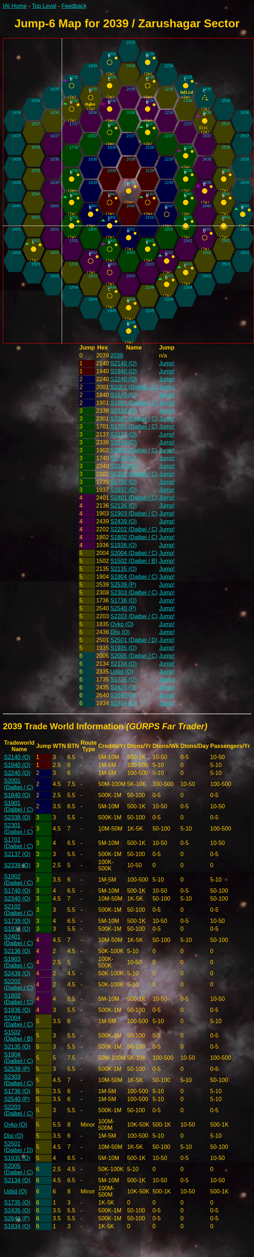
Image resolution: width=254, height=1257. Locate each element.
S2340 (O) (123, 466)
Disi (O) (120, 632)
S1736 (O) (123, 600)
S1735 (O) (123, 679)
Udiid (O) (121, 672)
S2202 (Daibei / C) (134, 529)
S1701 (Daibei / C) (134, 427)
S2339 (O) (123, 442)
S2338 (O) (123, 411)
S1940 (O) (123, 371)
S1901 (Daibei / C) (134, 403)
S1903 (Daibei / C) (134, 513)
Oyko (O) (122, 624)
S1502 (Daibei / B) (133, 561)
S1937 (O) (123, 490)
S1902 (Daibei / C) (134, 450)
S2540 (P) (123, 608)
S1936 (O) (123, 545)
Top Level (44, 6)
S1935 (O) (123, 648)
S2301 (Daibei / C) (134, 419)
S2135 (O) (123, 569)
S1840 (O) (123, 395)
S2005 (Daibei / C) (134, 656)
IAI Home (15, 6)
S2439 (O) (123, 521)
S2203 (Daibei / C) (134, 616)
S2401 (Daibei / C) (134, 498)
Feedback (73, 6)
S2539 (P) (123, 585)
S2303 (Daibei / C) (134, 593)
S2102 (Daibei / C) (134, 474)
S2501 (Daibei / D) (134, 640)
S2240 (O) (123, 379)
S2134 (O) (123, 664)
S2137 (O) (123, 434)
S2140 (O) (123, 363)
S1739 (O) (123, 482)
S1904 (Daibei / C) (134, 577)
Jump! (167, 363)
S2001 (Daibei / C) (134, 387)
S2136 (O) (123, 506)
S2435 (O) (123, 687)
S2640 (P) (123, 695)
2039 (116, 355)
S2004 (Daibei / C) (134, 553)
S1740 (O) (123, 458)
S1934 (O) (123, 703)
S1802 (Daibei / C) (134, 537)
